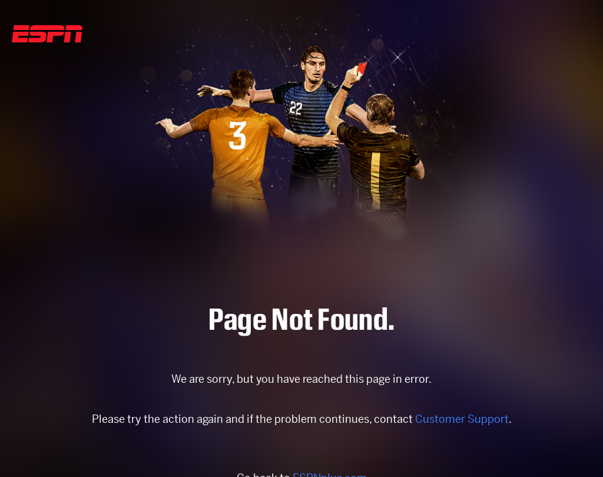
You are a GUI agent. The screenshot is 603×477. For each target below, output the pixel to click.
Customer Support (462, 419)
